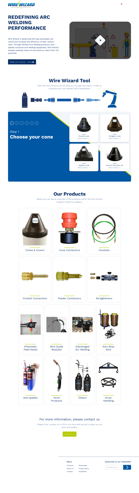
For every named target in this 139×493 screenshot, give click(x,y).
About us (83, 6)
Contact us (70, 437)
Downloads (109, 6)
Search (127, 6)
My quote (120, 5)
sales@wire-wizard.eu (16, 482)
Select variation (82, 139)
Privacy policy (84, 471)
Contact (96, 6)
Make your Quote (17, 62)
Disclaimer (83, 474)
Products (70, 6)
